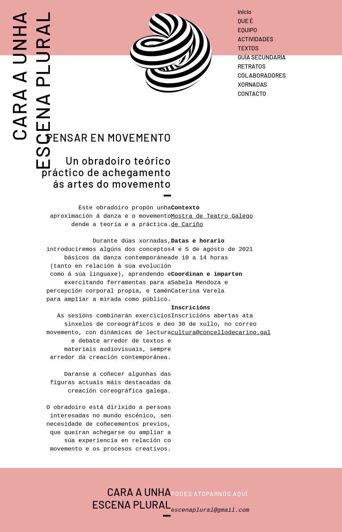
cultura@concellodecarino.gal (221, 332)
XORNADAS (252, 84)
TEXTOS (248, 47)
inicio (244, 11)
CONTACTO (252, 93)
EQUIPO (247, 29)
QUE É (245, 20)
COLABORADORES (262, 75)
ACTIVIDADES (255, 38)
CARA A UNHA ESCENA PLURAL (30, 90)
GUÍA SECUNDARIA (262, 56)
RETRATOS (252, 66)
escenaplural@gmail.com (210, 510)
